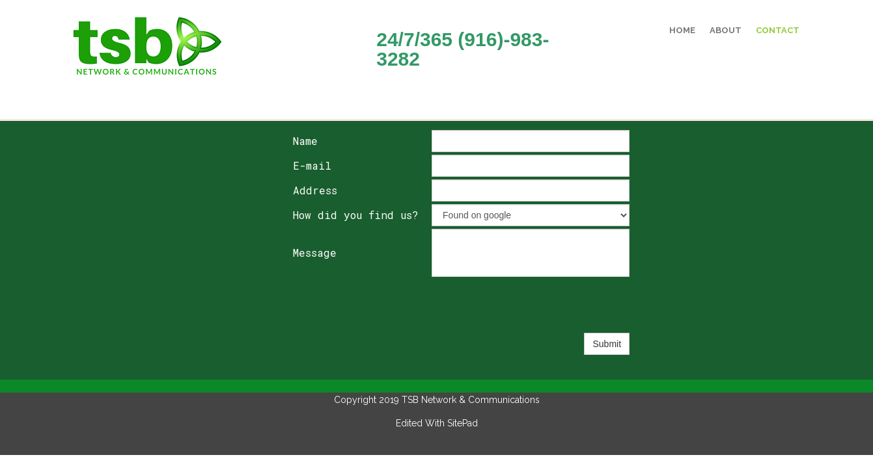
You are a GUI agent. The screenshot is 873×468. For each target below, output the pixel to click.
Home (682, 30)
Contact (777, 30)
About (725, 30)
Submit (606, 344)
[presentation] (531, 305)
